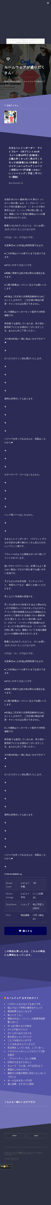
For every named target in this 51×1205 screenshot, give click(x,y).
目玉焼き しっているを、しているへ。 (26, 1047)
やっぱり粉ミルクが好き (20, 1025)
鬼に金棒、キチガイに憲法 (21, 1083)
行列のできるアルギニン (20, 1062)
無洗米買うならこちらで (20, 1011)
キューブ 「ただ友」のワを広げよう (25, 1065)
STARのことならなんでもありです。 (25, 1003)
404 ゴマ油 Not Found (17, 1029)
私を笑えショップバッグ (20, 1036)
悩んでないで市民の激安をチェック (25, 1007)
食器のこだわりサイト (18, 1069)
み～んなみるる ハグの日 (20, 1080)
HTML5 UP (14, 1158)
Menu (47, 3)
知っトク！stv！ (15, 1015)
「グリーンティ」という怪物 (22, 1058)
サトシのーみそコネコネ (20, 1033)
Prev (15, 1135)
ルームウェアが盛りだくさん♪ (19, 1152)
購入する (27, 931)
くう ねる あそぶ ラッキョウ (21, 1044)
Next (36, 1135)
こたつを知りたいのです (20, 1040)
